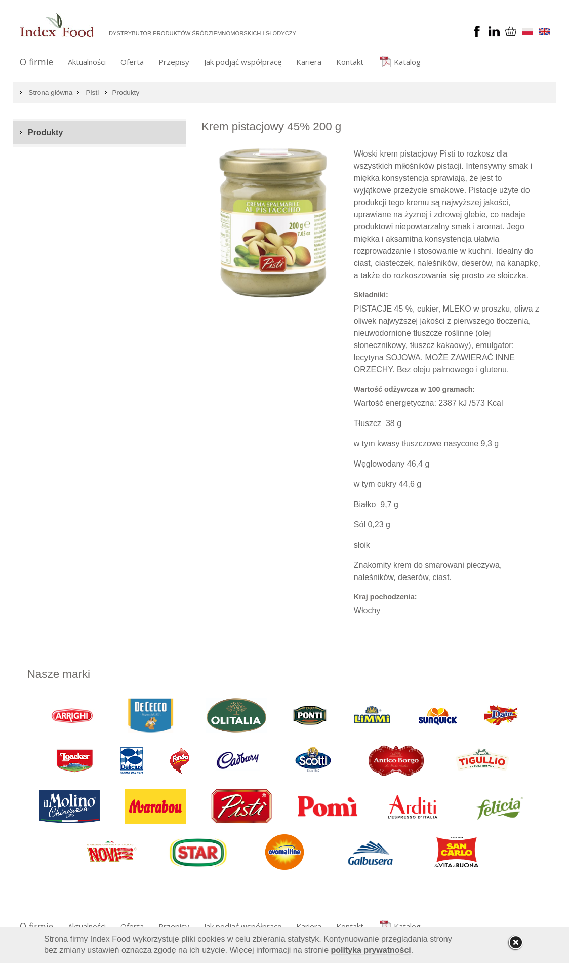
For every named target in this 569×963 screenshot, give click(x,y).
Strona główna (50, 92)
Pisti (92, 92)
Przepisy (173, 62)
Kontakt (349, 62)
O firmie (36, 62)
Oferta (132, 62)
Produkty (126, 92)
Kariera (308, 62)
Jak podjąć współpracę (242, 62)
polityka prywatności (371, 950)
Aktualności (87, 62)
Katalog (407, 62)
